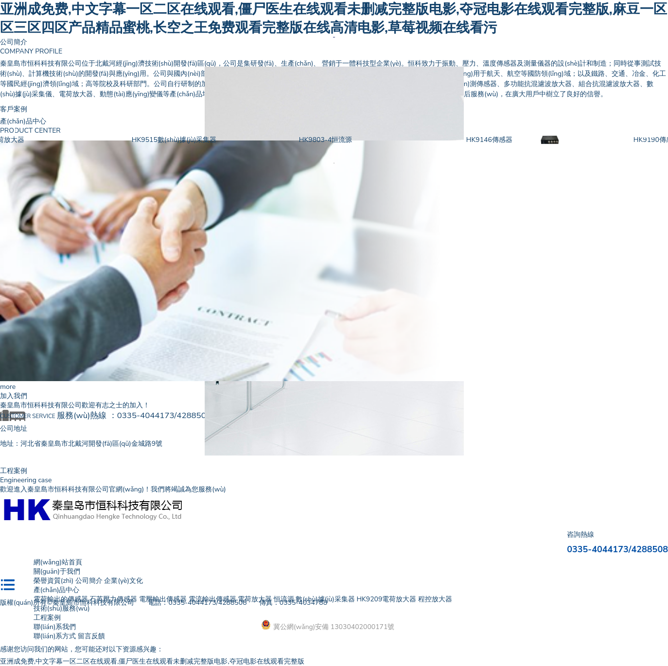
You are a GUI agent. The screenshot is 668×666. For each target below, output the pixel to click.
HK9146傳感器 (525, 139)
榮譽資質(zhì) (54, 580)
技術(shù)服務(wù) (62, 608)
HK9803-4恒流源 (360, 139)
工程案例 (47, 617)
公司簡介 (13, 42)
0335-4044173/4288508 (164, 415)
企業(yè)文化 (123, 580)
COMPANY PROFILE (31, 51)
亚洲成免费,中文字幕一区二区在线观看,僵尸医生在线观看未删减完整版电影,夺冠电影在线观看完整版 (152, 661)
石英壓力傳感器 (113, 599)
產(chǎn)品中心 (57, 590)
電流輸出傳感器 (212, 599)
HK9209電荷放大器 (30, 139)
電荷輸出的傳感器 (61, 599)
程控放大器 (435, 599)
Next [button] (647, 131)
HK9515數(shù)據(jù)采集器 (209, 139)
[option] (83, 139)
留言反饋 (91, 636)
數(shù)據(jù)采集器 (325, 599)
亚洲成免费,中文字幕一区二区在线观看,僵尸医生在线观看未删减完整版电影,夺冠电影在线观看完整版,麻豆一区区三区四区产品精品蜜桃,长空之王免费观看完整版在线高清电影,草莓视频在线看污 (333, 18)
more (8, 386)
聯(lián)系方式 (55, 636)
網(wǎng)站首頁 (58, 562)
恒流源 (284, 599)
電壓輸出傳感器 (163, 599)
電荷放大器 (255, 599)
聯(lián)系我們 (55, 626)
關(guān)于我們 (57, 571)
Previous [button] (21, 131)
